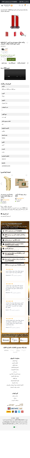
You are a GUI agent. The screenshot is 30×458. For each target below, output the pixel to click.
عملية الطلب (15, 365)
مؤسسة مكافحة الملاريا (19, 419)
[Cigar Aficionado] (6, 340)
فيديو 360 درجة (12, 63)
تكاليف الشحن (15, 363)
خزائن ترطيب (18, 209)
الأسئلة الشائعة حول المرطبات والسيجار (15, 385)
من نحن (15, 372)
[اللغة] (15, 427)
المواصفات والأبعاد (21, 63)
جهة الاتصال (15, 361)
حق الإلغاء (15, 378)
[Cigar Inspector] (24, 340)
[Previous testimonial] (3, 298)
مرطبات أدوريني (4, 209)
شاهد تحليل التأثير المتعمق (8, 423)
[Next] (28, 63)
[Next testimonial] (27, 298)
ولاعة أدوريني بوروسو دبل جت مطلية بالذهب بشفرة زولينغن (7, 196)
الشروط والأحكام (15, 367)
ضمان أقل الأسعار (9, 248)
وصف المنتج (4, 63)
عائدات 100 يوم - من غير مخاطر (12, 240)
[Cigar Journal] (15, 340)
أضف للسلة (11, 59)
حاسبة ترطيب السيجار (15, 387)
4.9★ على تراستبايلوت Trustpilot (9, 1)
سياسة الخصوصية (15, 369)
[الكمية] (2, 59)
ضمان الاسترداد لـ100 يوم (15, 374)
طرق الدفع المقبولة (15, 380)
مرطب (11, 209)
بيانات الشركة (15, 383)
